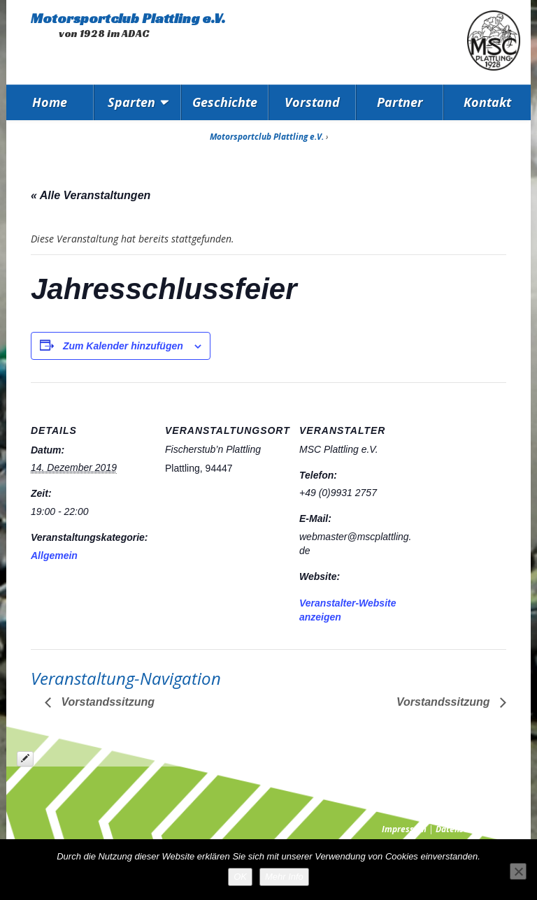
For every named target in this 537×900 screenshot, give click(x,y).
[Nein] (518, 871)
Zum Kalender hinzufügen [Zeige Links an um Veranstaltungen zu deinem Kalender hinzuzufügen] (123, 345)
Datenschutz (460, 829)
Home (49, 102)
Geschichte (224, 102)
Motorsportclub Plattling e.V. (128, 18)
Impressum (404, 829)
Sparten (131, 102)
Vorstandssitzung (106, 702)
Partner (400, 102)
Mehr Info (284, 876)
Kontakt (487, 102)
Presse (507, 829)
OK (240, 876)
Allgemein (54, 555)
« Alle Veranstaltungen (90, 195)
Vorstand (312, 102)
